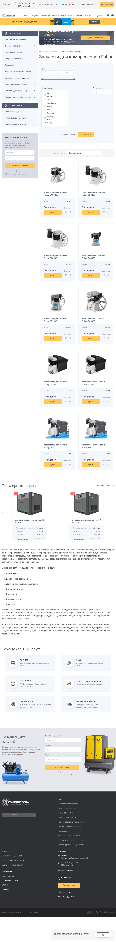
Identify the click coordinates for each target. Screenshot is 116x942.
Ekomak (50, 120)
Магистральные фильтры (20, 88)
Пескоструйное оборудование (20, 101)
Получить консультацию (20, 169)
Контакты (79, 16)
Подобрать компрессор (97, 41)
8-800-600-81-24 (89, 4)
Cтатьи (5, 910)
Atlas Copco (51, 107)
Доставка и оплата (59, 16)
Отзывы (88, 16)
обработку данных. (71, 936)
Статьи (71, 16)
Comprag (50, 117)
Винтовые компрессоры (20, 43)
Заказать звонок (107, 4)
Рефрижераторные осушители (20, 75)
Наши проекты (8, 901)
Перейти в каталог (105, 489)
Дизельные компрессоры (20, 49)
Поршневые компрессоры (20, 56)
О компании (45, 16)
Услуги (34, 16)
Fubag (49, 126)
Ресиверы (9, 69)
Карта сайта (33, 937)
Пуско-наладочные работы (16, 121)
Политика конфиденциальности (12, 937)
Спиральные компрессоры (16, 62)
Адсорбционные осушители (17, 82)
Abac (49, 97)
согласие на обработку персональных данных (61, 798)
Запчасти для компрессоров (20, 94)
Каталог (25, 16)
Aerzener (50, 100)
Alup (48, 103)
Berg (49, 113)
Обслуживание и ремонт (15, 128)
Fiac (48, 123)
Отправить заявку (63, 792)
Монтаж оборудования (15, 115)
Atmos (49, 110)
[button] (2, 525)
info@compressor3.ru (49, 4)
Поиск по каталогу (10, 840)
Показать (86, 138)
